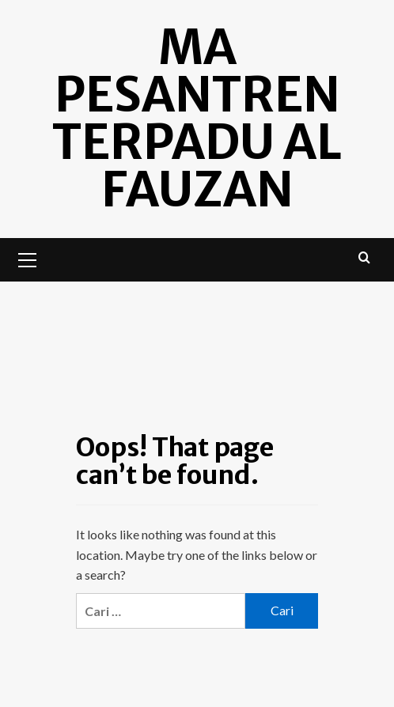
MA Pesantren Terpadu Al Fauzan (197, 118)
